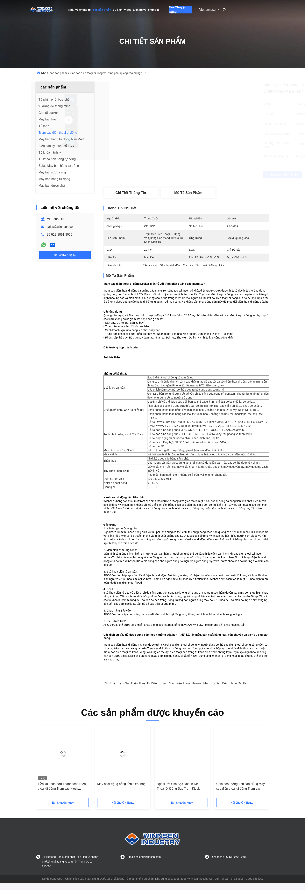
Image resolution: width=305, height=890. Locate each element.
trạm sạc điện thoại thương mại (185, 690)
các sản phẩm (102, 9)
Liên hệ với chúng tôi (146, 9)
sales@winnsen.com (61, 226)
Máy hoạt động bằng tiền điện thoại (121, 791)
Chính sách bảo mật (77, 886)
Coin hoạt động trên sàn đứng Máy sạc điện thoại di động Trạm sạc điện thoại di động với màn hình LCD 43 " (241, 794)
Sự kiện (117, 9)
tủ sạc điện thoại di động (230, 690)
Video (127, 9)
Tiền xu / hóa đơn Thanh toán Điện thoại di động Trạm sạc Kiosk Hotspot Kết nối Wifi (62, 794)
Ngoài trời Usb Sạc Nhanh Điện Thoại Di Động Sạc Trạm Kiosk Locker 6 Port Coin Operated (178, 794)
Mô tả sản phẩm (188, 193)
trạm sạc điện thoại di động (138, 690)
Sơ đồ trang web (52, 886)
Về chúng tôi (83, 9)
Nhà (71, 9)
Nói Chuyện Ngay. (177, 9)
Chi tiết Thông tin (130, 193)
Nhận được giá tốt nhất (207, 174)
